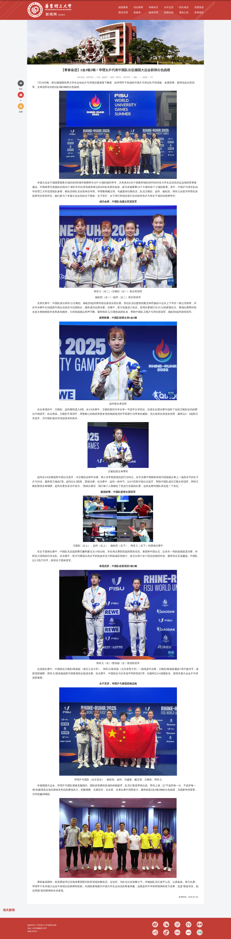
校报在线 (168, 12)
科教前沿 (153, 7)
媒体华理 (153, 12)
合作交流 (168, 7)
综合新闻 (138, 7)
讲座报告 (199, 12)
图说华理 (123, 12)
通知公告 (184, 12)
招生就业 (184, 7)
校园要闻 (123, 7)
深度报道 (199, 7)
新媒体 (137, 12)
